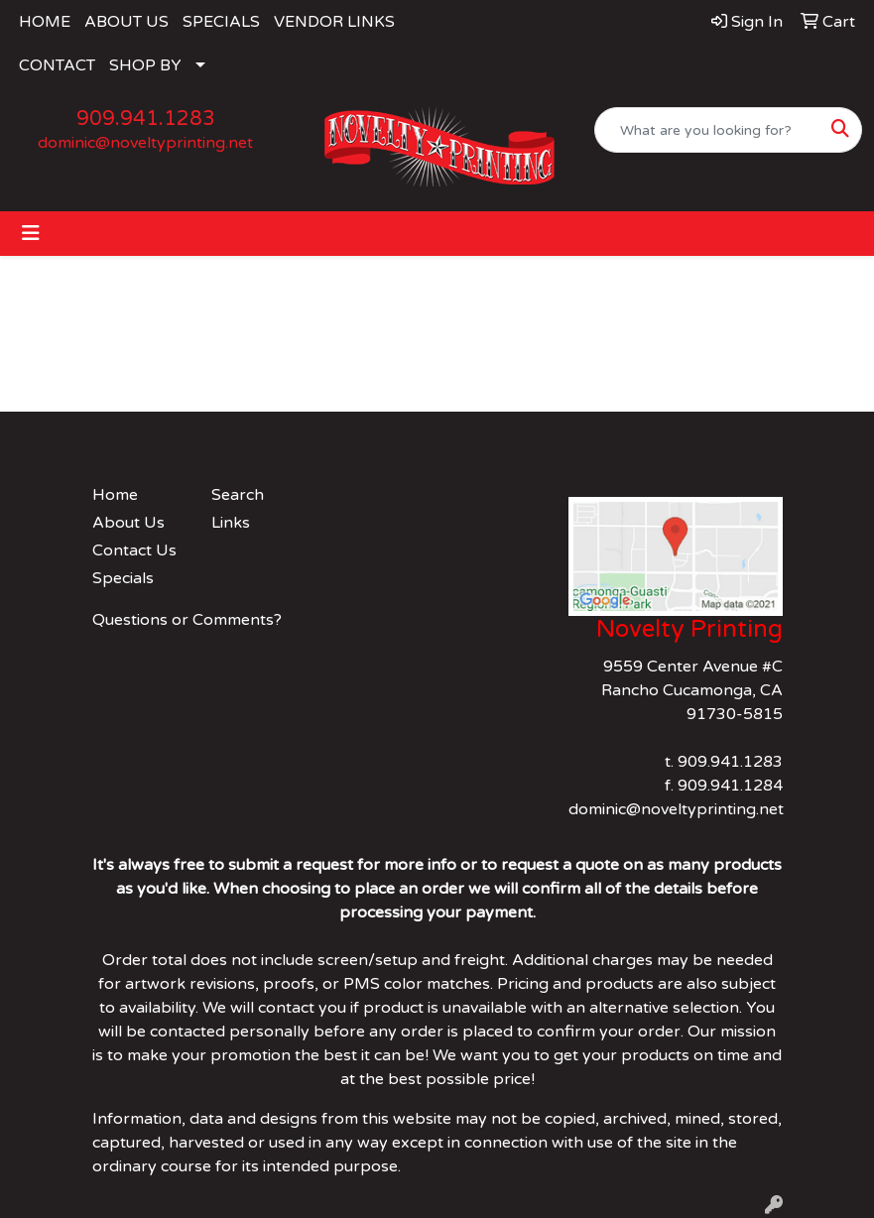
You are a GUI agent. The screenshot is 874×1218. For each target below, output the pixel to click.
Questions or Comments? (187, 620)
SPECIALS (221, 22)
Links (230, 523)
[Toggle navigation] (31, 233)
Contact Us (134, 550)
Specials (123, 578)
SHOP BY (145, 65)
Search (237, 495)
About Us (128, 523)
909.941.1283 (145, 119)
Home (115, 495)
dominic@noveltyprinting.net (145, 143)
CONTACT (57, 65)
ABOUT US (126, 22)
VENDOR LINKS (334, 22)
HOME (44, 22)
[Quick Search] (707, 130)
